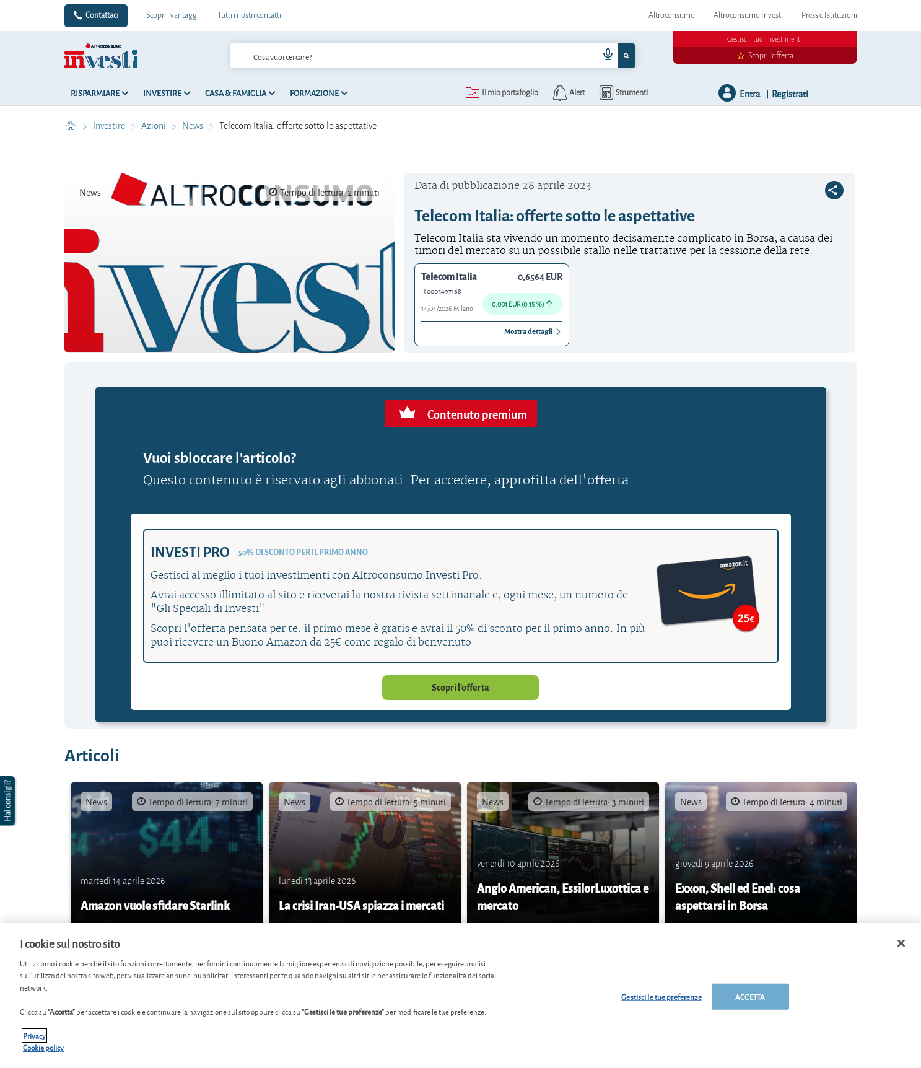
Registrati (790, 93)
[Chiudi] (901, 943)
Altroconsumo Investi (748, 15)
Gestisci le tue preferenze (661, 996)
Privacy (34, 1035)
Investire (110, 126)
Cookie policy (43, 1048)
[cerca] (394, 55)
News (193, 126)
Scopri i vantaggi (172, 15)
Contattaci (101, 15)
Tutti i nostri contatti (249, 15)
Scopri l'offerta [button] (460, 688)
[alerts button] (567, 93)
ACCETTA (750, 996)
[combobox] (432, 55)
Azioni (154, 126)
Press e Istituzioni (829, 15)
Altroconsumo (671, 15)
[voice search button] (602, 55)
